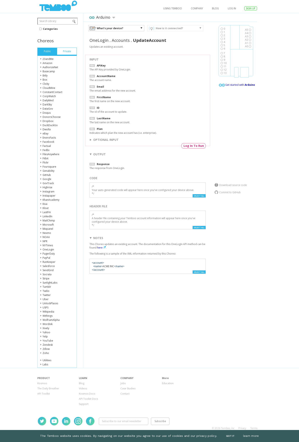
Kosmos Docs (87, 393)
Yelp (45, 336)
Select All (199, 195)
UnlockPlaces (50, 303)
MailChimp (49, 220)
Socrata (47, 274)
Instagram (48, 191)
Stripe (46, 278)
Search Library (47, 21)
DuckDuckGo (50, 125)
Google (47, 179)
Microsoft (48, 224)
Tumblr (47, 287)
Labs (45, 364)
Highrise (47, 187)
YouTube (48, 340)
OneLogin (48, 249)
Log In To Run (194, 146)
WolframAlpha (51, 320)
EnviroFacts (49, 137)
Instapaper (49, 195)
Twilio (46, 291)
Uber (46, 299)
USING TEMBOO (172, 8)
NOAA (46, 237)
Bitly (45, 75)
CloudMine (49, 88)
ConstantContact (52, 92)
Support (83, 404)
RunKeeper (49, 262)
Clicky (46, 84)
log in (232, 8)
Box (45, 79)
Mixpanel (48, 229)
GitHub (47, 175)
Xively (46, 328)
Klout (46, 208)
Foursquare (49, 166)
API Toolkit (43, 393)
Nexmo (47, 233)
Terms (253, 428)
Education (168, 383)
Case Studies (127, 388)
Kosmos (42, 383)
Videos (83, 388)
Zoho (46, 353)
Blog (215, 8)
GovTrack (48, 183)
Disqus (47, 113)
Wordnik (48, 324)
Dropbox (48, 121)
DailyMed (48, 100)
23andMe (48, 59)
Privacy (242, 428)
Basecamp (49, 71)
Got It (230, 436)
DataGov (48, 108)
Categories (50, 29)
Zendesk (48, 345)
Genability (48, 171)
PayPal (46, 258)
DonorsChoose (52, 117)
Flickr (46, 162)
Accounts (121, 40)
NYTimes (48, 245)
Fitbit (45, 158)
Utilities (47, 360)
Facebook (48, 142)
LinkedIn (47, 216)
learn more (251, 435)
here (100, 247)
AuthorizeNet (50, 67)
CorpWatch (49, 96)
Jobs (123, 383)
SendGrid (48, 270)
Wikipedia (48, 311)
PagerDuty (49, 253)
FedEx (46, 150)
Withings (48, 316)
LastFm (47, 212)
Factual (47, 146)
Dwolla (47, 129)
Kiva (45, 204)
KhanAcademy (51, 200)
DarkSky (47, 104)
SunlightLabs (50, 282)
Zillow (46, 349)
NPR (45, 241)
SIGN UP (250, 8)
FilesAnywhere (51, 154)
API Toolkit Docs (88, 399)
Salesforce (49, 266)
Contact (125, 393)
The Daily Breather (48, 388)
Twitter (47, 295)
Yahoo (46, 332)
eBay (45, 133)
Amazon (47, 63)
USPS (45, 307)
